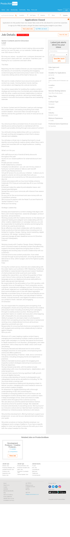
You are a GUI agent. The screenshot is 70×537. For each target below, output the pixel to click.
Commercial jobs (36, 475)
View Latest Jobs (28, 29)
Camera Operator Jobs (22, 474)
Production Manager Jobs (8, 467)
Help (5, 492)
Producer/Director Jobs (23, 465)
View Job (12, 456)
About (5, 483)
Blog (28, 10)
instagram (59, 486)
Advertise (6, 489)
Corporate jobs (35, 469)
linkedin (56, 486)
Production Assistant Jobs (23, 467)
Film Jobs (34, 467)
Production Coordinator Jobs (23, 472)
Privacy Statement (8, 496)
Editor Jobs (20, 469)
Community (22, 10)
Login (66, 10)
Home (3, 10)
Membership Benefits (8, 490)
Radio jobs (34, 471)
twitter (53, 486)
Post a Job (34, 10)
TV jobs (34, 465)
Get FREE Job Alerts (41, 29)
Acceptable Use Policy (9, 500)
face (49, 486)
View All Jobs (63, 34)
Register (60, 10)
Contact (5, 487)
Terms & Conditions (8, 494)
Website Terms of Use (9, 498)
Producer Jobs (5, 471)
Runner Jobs (5, 475)
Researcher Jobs (6, 473)
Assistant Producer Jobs (8, 469)
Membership (14, 10)
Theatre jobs (35, 473)
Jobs (8, 10)
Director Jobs (5, 465)
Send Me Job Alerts (59, 60)
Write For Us (6, 485)
